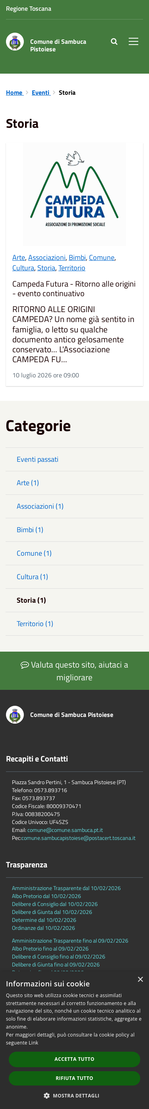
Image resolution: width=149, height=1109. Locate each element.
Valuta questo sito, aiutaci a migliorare (74, 670)
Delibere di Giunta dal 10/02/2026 (52, 912)
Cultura (23, 267)
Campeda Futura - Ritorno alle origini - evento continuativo (73, 288)
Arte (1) (28, 482)
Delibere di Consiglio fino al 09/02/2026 (58, 956)
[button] (75, 1095)
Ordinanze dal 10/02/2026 (43, 928)
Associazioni (47, 257)
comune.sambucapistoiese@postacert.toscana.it (78, 838)
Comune (101, 257)
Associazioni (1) (40, 506)
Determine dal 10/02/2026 (44, 920)
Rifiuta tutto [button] (74, 1078)
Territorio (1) (35, 623)
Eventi (41, 92)
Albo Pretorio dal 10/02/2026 (46, 896)
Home (15, 92)
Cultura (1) (32, 576)
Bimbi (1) (30, 529)
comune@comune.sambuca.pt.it (65, 830)
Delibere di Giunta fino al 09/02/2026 (56, 964)
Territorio (71, 267)
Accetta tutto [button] (74, 1059)
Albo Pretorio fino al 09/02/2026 (50, 948)
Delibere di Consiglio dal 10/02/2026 (55, 904)
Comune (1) (34, 553)
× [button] (140, 980)
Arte (18, 257)
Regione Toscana (28, 8)
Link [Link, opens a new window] (33, 1042)
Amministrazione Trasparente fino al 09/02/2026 (70, 940)
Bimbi (77, 257)
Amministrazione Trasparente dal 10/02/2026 (66, 888)
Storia (46, 267)
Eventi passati (37, 459)
